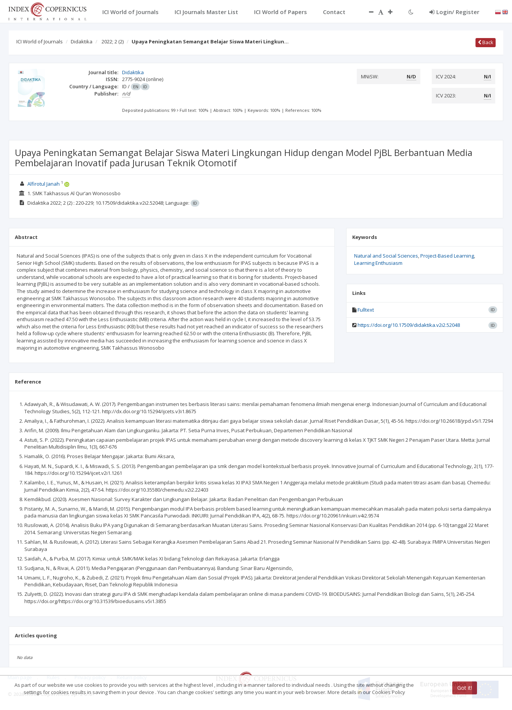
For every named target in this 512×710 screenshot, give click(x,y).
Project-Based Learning (447, 255)
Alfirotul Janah (43, 183)
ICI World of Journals (39, 41)
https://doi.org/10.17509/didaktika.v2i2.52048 (409, 325)
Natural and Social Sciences (386, 255)
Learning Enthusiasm (378, 262)
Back (485, 42)
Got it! (464, 687)
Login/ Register (454, 12)
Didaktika (81, 41)
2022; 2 (113, 41)
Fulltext (366, 309)
